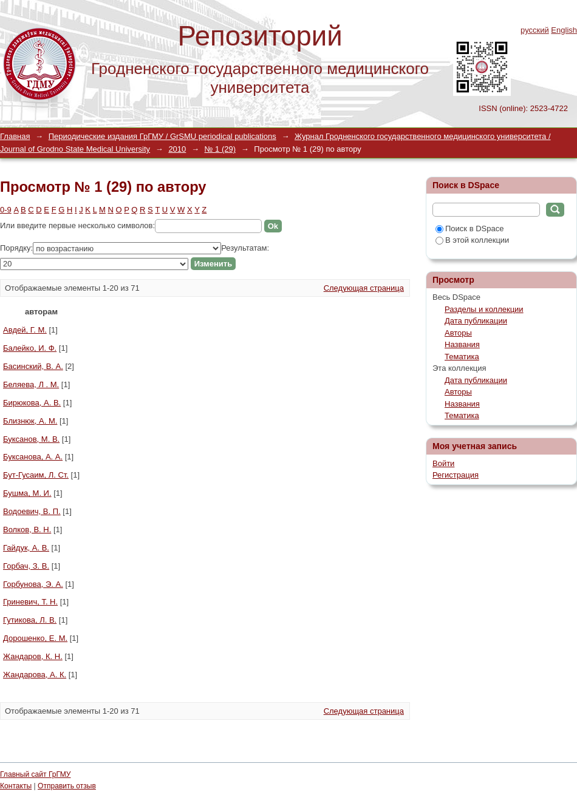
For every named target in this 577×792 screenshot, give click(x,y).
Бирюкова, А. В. (32, 402)
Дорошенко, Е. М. (35, 638)
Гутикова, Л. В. (29, 619)
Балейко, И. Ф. (29, 348)
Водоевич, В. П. (32, 511)
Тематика (462, 356)
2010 (177, 149)
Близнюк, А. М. (30, 420)
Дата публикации (476, 320)
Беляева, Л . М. (31, 384)
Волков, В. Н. (27, 529)
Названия (462, 344)
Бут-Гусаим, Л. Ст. (36, 474)
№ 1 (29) (220, 149)
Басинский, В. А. (33, 366)
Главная (15, 136)
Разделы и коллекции (484, 309)
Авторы (458, 332)
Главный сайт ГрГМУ (35, 774)
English (564, 30)
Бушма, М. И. (27, 493)
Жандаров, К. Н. (33, 656)
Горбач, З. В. (26, 565)
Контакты (16, 786)
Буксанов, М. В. (31, 439)
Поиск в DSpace (469, 228)
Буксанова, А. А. (33, 456)
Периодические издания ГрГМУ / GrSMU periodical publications (162, 136)
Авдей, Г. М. (25, 329)
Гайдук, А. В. (26, 547)
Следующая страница (364, 288)
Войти (443, 463)
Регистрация (455, 474)
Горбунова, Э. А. (33, 584)
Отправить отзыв (67, 786)
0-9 (6, 209)
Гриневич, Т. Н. (30, 601)
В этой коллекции (472, 240)
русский (535, 30)
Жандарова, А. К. (34, 674)
